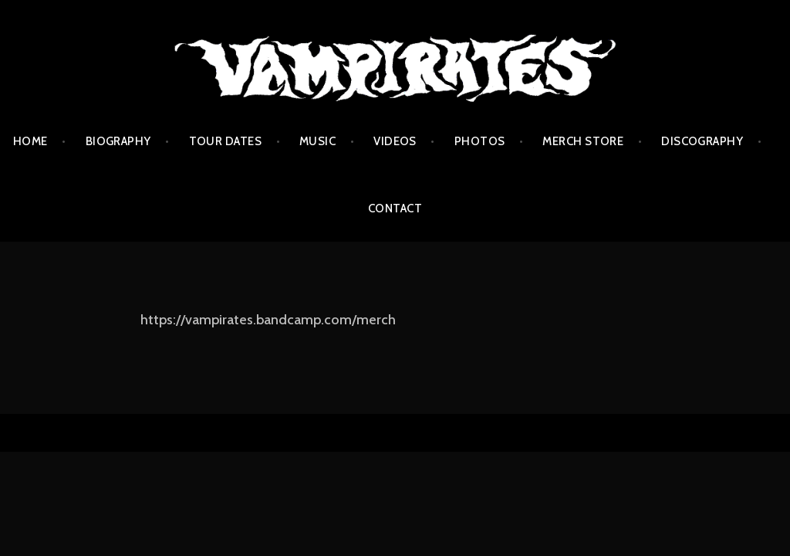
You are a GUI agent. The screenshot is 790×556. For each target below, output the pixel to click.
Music (317, 141)
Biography (118, 141)
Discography (702, 141)
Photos (479, 141)
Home (30, 141)
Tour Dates (225, 141)
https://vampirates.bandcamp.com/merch (268, 319)
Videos (395, 141)
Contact (395, 208)
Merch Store (582, 141)
